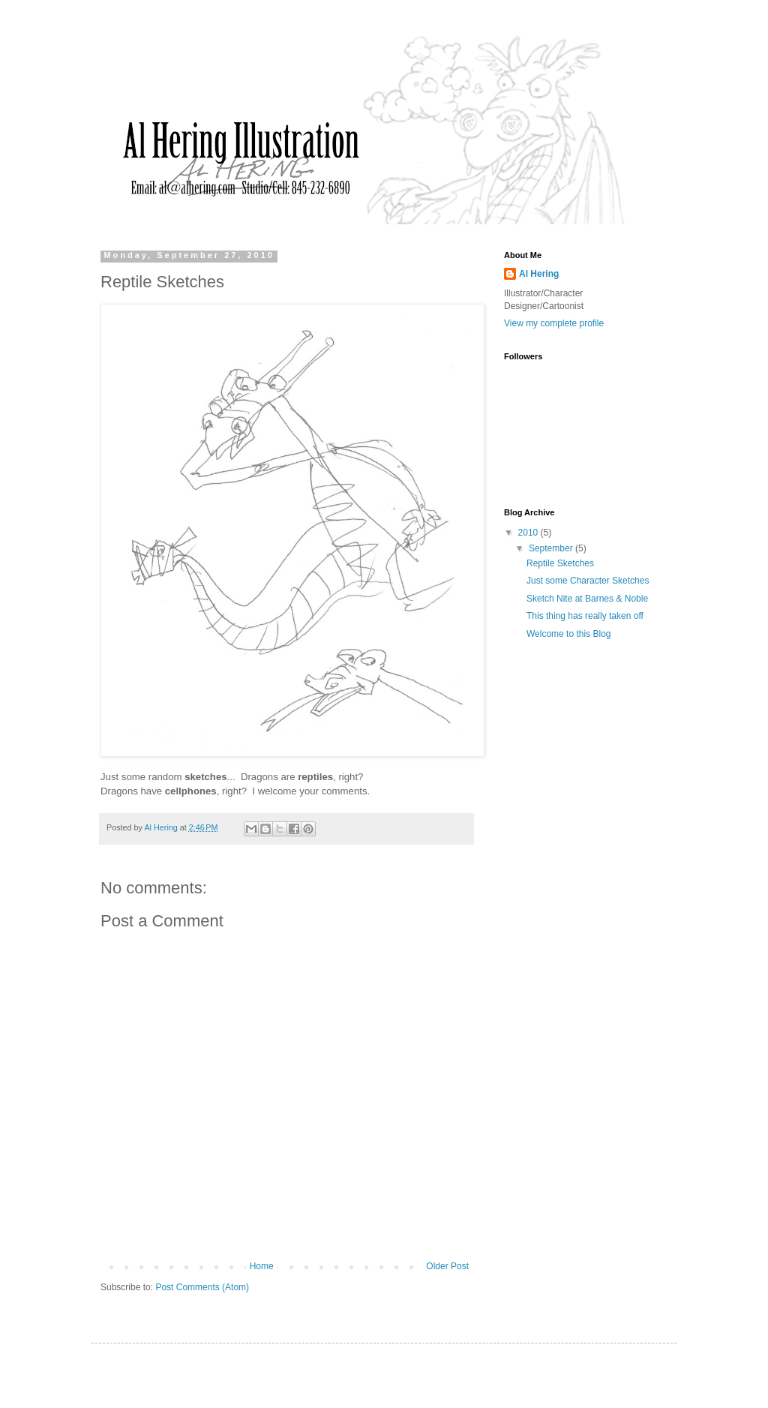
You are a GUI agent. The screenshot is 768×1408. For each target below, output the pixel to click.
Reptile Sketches (560, 563)
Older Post (447, 1266)
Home (262, 1266)
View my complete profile (554, 323)
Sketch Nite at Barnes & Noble (587, 598)
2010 (529, 532)
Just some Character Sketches (587, 580)
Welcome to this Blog (568, 634)
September (552, 548)
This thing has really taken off (585, 616)
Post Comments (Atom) (202, 1287)
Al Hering (539, 274)
